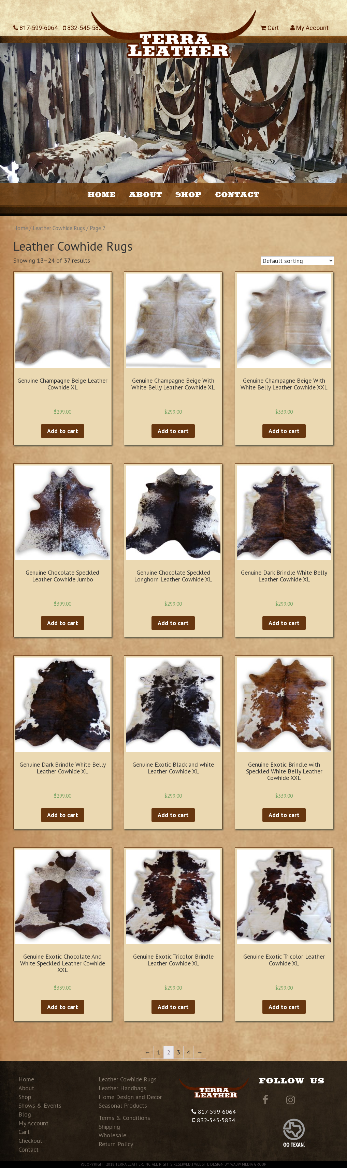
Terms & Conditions (124, 1118)
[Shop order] (297, 260)
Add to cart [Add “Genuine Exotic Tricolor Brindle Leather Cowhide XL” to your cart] (173, 1007)
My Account (309, 27)
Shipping (109, 1126)
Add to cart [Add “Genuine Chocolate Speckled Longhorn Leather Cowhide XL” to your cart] (173, 623)
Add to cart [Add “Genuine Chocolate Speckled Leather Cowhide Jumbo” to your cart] (62, 623)
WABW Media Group (248, 1164)
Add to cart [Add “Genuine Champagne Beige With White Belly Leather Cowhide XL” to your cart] (173, 431)
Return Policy (116, 1144)
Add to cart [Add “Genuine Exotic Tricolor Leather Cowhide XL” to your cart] (284, 1007)
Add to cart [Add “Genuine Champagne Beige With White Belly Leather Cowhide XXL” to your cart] (284, 431)
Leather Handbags (122, 1088)
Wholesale (112, 1135)
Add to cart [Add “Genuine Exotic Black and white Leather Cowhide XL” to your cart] (173, 815)
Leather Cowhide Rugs (59, 228)
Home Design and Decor (130, 1097)
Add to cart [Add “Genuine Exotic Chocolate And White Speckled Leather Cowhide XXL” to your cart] (62, 1007)
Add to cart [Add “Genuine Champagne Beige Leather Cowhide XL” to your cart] (62, 431)
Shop (188, 194)
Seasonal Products (123, 1105)
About (145, 194)
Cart (269, 27)
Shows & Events (39, 1105)
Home (102, 194)
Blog (24, 1114)
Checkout (30, 1140)
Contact (237, 194)
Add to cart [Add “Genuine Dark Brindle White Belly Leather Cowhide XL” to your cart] (284, 623)
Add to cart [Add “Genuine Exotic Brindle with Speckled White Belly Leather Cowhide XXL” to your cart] (284, 815)
